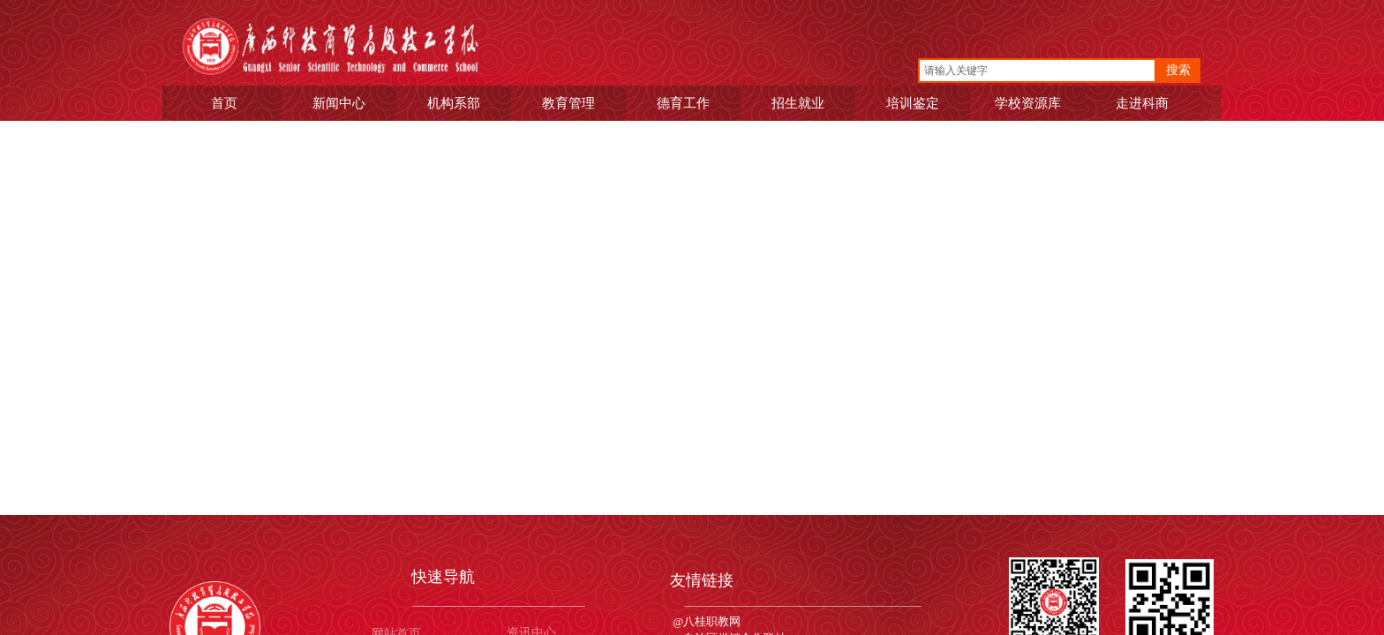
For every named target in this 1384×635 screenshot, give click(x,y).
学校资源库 (1030, 102)
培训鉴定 (914, 102)
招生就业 (799, 102)
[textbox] (1037, 70)
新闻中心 (340, 102)
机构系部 (455, 102)
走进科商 (1143, 102)
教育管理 (570, 102)
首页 (226, 102)
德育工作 (684, 102)
